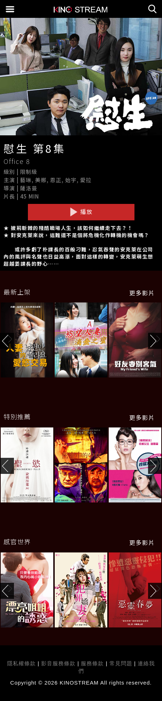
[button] (155, 341)
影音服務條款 (58, 663)
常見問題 (120, 663)
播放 (81, 211)
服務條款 (93, 663)
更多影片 (142, 293)
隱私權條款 (21, 663)
